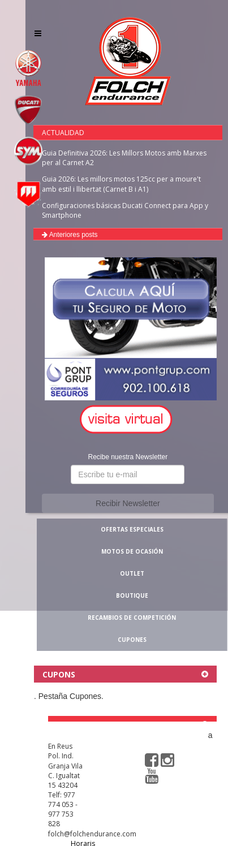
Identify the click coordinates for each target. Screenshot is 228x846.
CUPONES (132, 640)
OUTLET (132, 573)
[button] (128, 419)
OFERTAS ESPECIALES (132, 529)
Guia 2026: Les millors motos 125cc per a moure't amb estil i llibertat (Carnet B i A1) (121, 183)
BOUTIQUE (132, 595)
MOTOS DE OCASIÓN (132, 551)
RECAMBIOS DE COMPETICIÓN (132, 617)
